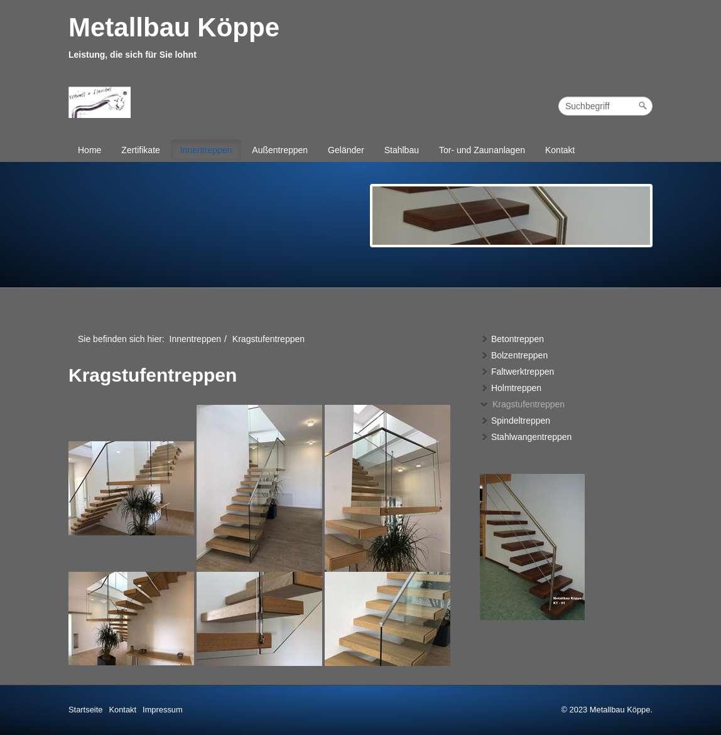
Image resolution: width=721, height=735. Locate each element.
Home (89, 150)
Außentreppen (280, 150)
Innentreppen (206, 150)
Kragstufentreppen (522, 404)
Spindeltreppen (515, 421)
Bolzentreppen (514, 355)
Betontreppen (512, 339)
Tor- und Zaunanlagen (482, 150)
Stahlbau (401, 150)
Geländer (346, 150)
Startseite (85, 709)
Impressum (163, 709)
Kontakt (560, 150)
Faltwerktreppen (517, 372)
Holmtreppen (510, 388)
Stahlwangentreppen (526, 437)
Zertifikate (140, 150)
